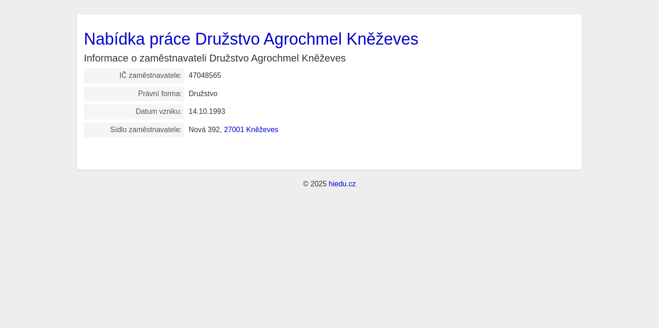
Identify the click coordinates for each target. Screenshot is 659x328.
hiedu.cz (342, 184)
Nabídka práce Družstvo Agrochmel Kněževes (251, 39)
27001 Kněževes (251, 129)
